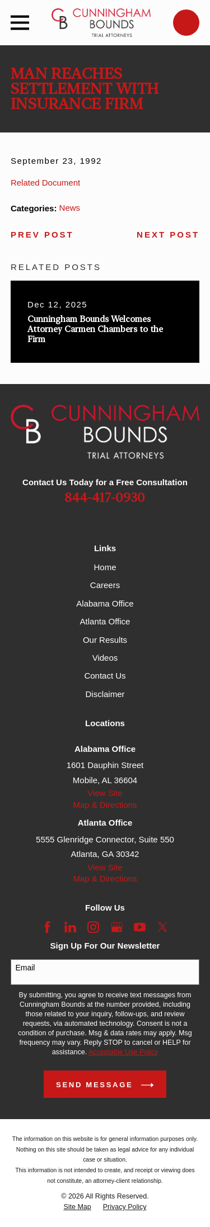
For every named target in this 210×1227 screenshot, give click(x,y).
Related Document (45, 182)
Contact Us (104, 675)
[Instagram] (93, 927)
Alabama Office (104, 603)
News (70, 207)
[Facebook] (47, 927)
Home (105, 567)
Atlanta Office (105, 621)
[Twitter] (163, 927)
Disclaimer (104, 694)
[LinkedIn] (70, 927)
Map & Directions (105, 804)
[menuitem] (77, 1207)
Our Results (105, 640)
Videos (105, 657)
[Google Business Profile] (117, 927)
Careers (105, 585)
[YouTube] (140, 927)
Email (25, 967)
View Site (104, 793)
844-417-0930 (104, 498)
